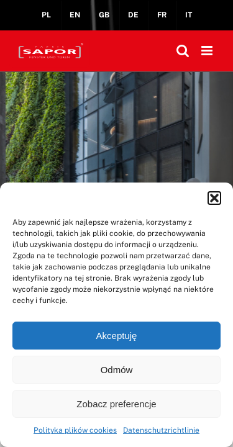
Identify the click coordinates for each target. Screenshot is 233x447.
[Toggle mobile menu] (207, 50)
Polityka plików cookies (75, 430)
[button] (214, 198)
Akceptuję (116, 335)
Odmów (117, 369)
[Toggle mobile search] (182, 50)
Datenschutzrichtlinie (161, 430)
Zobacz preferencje (116, 404)
